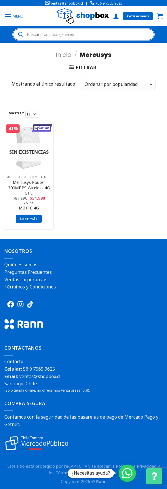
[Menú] (14, 16)
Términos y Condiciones (30, 287)
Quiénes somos (20, 264)
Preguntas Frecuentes (28, 272)
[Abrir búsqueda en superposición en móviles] (83, 34)
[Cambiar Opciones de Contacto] (154, 476)
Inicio (63, 55)
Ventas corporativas (26, 279)
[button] (127, 473)
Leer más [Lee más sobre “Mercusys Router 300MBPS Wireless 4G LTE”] (29, 219)
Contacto (13, 361)
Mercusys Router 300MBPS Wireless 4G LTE (29, 188)
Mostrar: (16, 113)
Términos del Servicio (76, 472)
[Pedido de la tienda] (118, 84)
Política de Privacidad (136, 466)
